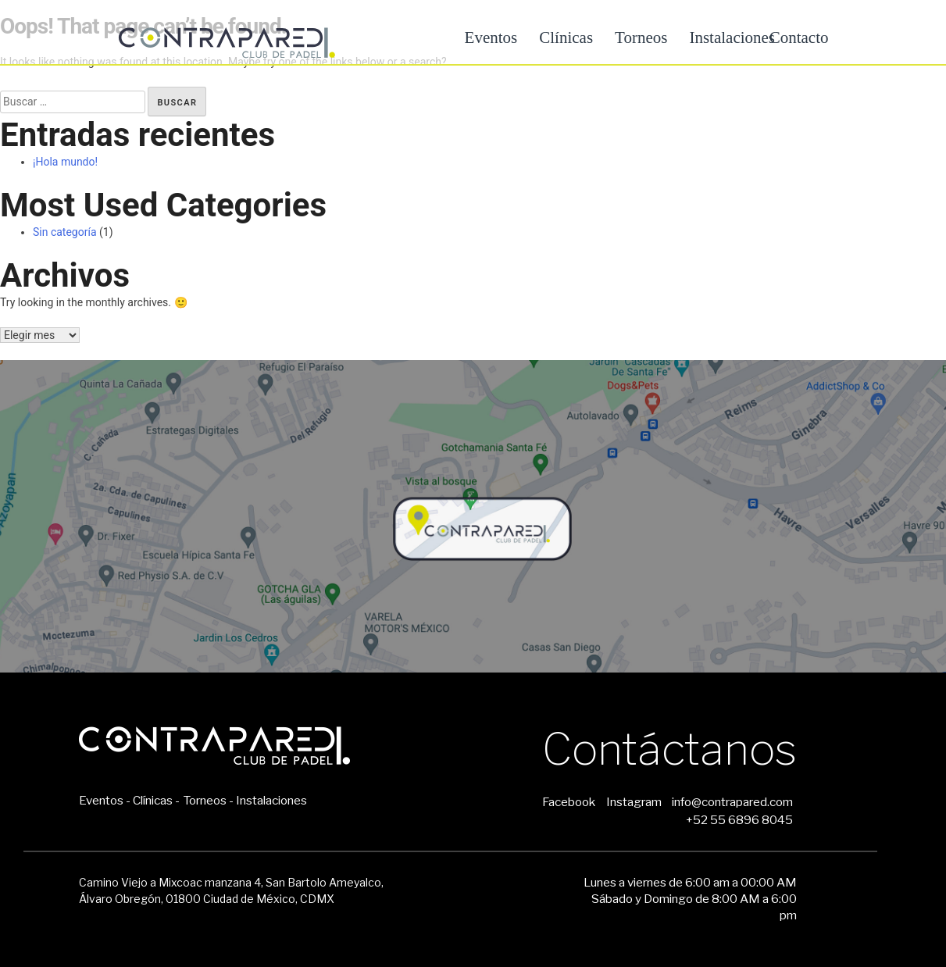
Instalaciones (271, 800)
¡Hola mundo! (65, 161)
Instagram (634, 801)
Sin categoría (65, 232)
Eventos (491, 37)
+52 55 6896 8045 (739, 819)
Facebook (568, 801)
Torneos (641, 37)
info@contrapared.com (732, 801)
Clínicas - (156, 800)
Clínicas (566, 37)
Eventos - (104, 800)
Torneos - (208, 800)
